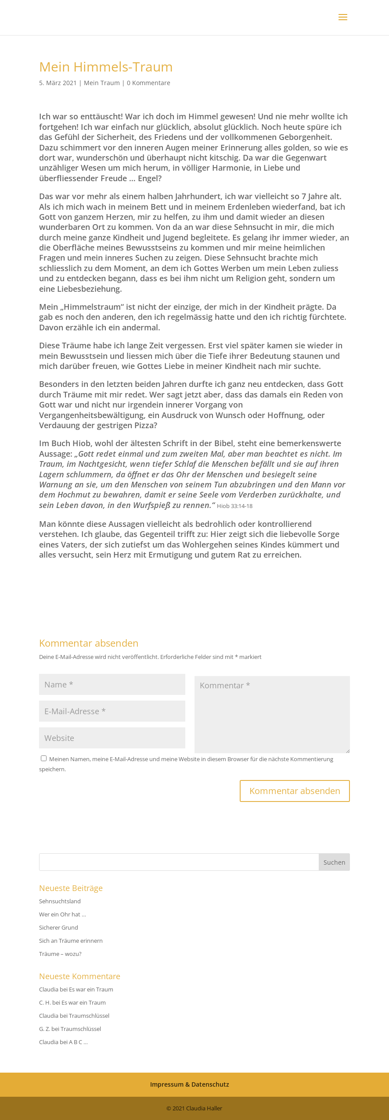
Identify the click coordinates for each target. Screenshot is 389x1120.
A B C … (78, 1042)
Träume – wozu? (60, 954)
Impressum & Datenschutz (189, 1084)
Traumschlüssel (89, 1016)
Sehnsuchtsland (60, 901)
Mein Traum (102, 83)
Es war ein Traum (91, 989)
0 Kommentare (148, 83)
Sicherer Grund (58, 927)
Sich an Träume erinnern (71, 941)
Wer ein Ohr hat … (62, 914)
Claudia (48, 989)
